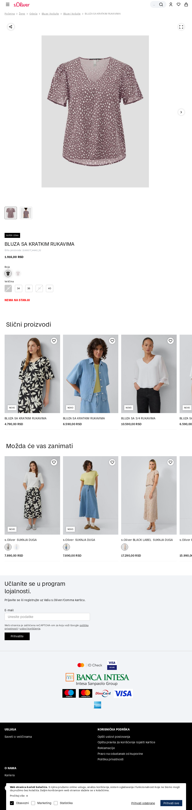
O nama (10, 768)
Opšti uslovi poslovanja (114, 737)
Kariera (10, 775)
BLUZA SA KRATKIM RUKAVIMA (103, 13)
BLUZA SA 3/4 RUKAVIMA (138, 418)
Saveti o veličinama (18, 737)
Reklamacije (106, 748)
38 (39, 288)
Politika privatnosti (111, 759)
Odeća (33, 13)
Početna (10, 13)
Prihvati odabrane (143, 803)
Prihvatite (17, 636)
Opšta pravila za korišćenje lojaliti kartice (126, 742)
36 (28, 288)
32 (8, 288)
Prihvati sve (171, 803)
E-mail (9, 610)
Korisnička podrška (114, 729)
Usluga (10, 729)
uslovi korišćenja (30, 628)
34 (18, 288)
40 (49, 288)
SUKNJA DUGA (21, 540)
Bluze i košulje (50, 13)
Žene (22, 13)
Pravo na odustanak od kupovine (120, 754)
